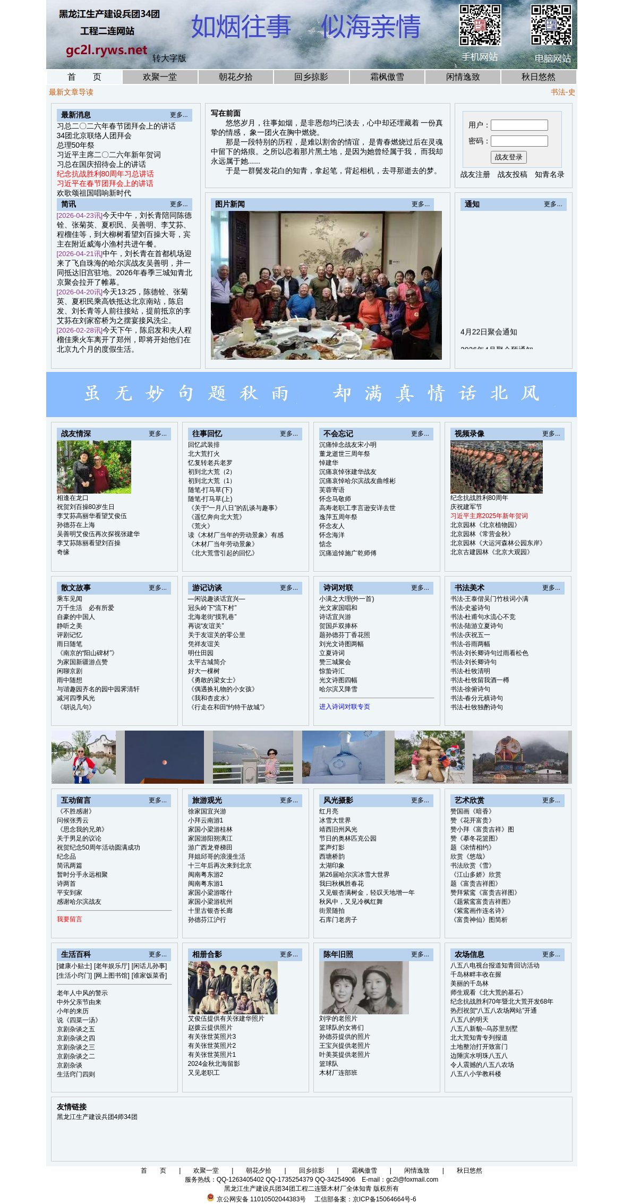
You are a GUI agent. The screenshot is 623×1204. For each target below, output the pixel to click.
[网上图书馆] (112, 975)
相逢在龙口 (73, 498)
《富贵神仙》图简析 (479, 919)
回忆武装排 (204, 444)
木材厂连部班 (338, 1072)
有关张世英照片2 (212, 1045)
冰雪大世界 (335, 820)
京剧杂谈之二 (76, 1056)
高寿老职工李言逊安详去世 (357, 508)
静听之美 (69, 626)
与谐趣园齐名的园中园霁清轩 (98, 689)
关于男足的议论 (79, 838)
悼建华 (328, 463)
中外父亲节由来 (79, 1002)
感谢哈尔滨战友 (79, 901)
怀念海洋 (332, 535)
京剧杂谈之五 (76, 1029)
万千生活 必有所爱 (85, 608)
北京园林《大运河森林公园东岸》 (498, 543)
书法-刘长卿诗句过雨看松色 (489, 653)
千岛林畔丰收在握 (475, 974)
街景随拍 (332, 910)
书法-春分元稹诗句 (476, 698)
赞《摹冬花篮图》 (475, 838)
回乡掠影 (311, 76)
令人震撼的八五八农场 (482, 1065)
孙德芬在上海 (76, 525)
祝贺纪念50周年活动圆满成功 (98, 847)
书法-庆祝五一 (470, 635)
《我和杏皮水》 (210, 698)
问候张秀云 (73, 820)
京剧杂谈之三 (76, 1047)
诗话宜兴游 (335, 617)
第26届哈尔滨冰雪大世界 (354, 874)
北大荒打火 (204, 453)
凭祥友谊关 (204, 644)
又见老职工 (204, 1072)
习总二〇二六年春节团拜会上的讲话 (116, 126)
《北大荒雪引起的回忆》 (223, 553)
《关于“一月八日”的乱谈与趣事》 (234, 508)
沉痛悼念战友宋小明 (348, 444)
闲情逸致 (463, 76)
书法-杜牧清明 (470, 671)
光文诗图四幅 (338, 680)
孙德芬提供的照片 (344, 1036)
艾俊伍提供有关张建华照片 (226, 1018)
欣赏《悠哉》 (469, 856)
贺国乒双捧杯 (338, 626)
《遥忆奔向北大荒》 (216, 517)
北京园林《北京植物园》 (485, 525)
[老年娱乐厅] (112, 966)
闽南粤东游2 (206, 874)
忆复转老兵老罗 (210, 463)
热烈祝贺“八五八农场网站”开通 (493, 1010)
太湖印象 (332, 865)
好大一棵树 (204, 671)
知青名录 (550, 174)
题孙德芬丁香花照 (344, 635)
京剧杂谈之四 (76, 1038)
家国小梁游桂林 (210, 829)
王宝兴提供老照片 (344, 1045)
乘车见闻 (69, 599)
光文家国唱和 (338, 608)
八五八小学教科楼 (475, 1074)
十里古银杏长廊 (210, 910)
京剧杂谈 (69, 1065)
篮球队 (328, 1063)
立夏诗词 (332, 653)
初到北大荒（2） (212, 472)
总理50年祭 (76, 145)
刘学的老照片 (338, 1018)
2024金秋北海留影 (214, 1063)
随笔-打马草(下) (210, 490)
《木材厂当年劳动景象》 (223, 544)
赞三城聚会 (335, 662)
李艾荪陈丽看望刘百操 (89, 543)
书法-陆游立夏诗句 (476, 626)
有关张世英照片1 (212, 1054)
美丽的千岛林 (469, 983)
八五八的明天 (469, 1019)
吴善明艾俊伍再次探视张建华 (98, 534)
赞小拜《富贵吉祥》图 (482, 829)
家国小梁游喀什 (210, 892)
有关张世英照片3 (212, 1036)
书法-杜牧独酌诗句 (476, 707)
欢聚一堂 (160, 76)
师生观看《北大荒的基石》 (488, 992)
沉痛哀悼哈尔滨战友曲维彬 (357, 481)
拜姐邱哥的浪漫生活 (216, 856)
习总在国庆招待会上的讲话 (101, 164)
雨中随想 (69, 680)
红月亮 (328, 811)
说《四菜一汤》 (79, 1020)
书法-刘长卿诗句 (473, 662)
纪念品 (66, 856)
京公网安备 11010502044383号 (261, 1199)
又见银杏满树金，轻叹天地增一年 (367, 892)
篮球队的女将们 (341, 1027)
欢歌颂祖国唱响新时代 (94, 193)
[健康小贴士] (74, 966)
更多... (179, 114)
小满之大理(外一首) (346, 599)
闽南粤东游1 (206, 883)
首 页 (84, 76)
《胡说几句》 (76, 707)
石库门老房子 (338, 919)
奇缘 (63, 552)
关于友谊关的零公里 (216, 635)
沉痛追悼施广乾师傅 (348, 553)
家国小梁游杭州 (210, 901)
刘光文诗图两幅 (341, 644)
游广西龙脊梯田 (210, 847)
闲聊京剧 (69, 671)
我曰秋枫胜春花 (341, 883)
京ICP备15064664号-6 (384, 1199)
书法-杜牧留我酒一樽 (480, 680)
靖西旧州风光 (338, 829)
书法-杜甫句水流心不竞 (483, 617)
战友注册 (475, 174)
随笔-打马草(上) (210, 499)
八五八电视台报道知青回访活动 (495, 965)
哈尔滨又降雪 (338, 689)
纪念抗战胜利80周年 (479, 498)
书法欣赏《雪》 (472, 865)
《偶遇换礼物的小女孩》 (223, 689)
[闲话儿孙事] (149, 966)
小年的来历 (73, 1011)
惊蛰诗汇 (332, 671)
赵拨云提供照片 (210, 1027)
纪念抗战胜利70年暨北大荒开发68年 (502, 1001)
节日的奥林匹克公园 (348, 838)
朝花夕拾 (236, 76)
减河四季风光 (76, 698)
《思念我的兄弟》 (82, 829)
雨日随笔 (69, 644)
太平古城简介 (207, 662)
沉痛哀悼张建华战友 (348, 472)
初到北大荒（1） (212, 481)
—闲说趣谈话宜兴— (216, 599)
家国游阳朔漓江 (210, 838)
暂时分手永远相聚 (82, 874)
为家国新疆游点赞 (82, 662)
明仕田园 (201, 653)
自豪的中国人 (76, 617)
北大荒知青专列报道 (479, 1037)
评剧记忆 (69, 635)
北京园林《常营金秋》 (482, 534)
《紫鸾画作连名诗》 (479, 910)
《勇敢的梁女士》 (213, 680)
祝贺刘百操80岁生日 (86, 507)
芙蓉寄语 (332, 490)
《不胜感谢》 (76, 811)
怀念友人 (332, 526)
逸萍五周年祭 (338, 517)
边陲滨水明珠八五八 (479, 1055)
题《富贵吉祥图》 (475, 883)
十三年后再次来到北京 (220, 865)
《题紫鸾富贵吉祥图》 (482, 901)
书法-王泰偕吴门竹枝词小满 (489, 599)
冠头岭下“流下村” (212, 608)
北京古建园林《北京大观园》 (491, 552)
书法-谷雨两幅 (470, 644)
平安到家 (69, 892)
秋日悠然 (539, 76)
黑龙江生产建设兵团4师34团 (97, 1117)
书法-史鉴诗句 (470, 608)
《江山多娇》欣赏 (475, 874)
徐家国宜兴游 (207, 811)
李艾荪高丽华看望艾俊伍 (92, 516)
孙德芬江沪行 (207, 919)
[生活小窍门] (74, 975)
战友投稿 (512, 174)
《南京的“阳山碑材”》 (87, 653)
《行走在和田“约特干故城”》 (228, 707)
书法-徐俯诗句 (470, 689)
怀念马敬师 (335, 499)
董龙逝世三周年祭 (344, 453)
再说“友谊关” (206, 626)
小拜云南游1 (206, 820)
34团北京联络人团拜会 (94, 135)
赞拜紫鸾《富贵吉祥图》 (485, 892)
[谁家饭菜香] (149, 975)
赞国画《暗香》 (472, 811)
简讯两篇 (69, 865)
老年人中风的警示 (82, 993)
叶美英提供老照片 (344, 1054)
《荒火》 (201, 526)
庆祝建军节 (466, 507)
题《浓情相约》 (472, 847)
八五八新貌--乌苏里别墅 (484, 1028)
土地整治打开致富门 (479, 1046)
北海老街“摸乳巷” (212, 617)
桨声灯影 (332, 847)
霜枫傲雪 (387, 76)
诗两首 (66, 883)
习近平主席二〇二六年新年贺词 (109, 154)
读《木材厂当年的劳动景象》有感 (236, 535)
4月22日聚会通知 (488, 345)
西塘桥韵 (332, 856)
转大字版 (169, 58)
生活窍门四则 (76, 1074)
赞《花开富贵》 (472, 820)
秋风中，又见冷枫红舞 (351, 901)
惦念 (325, 544)
